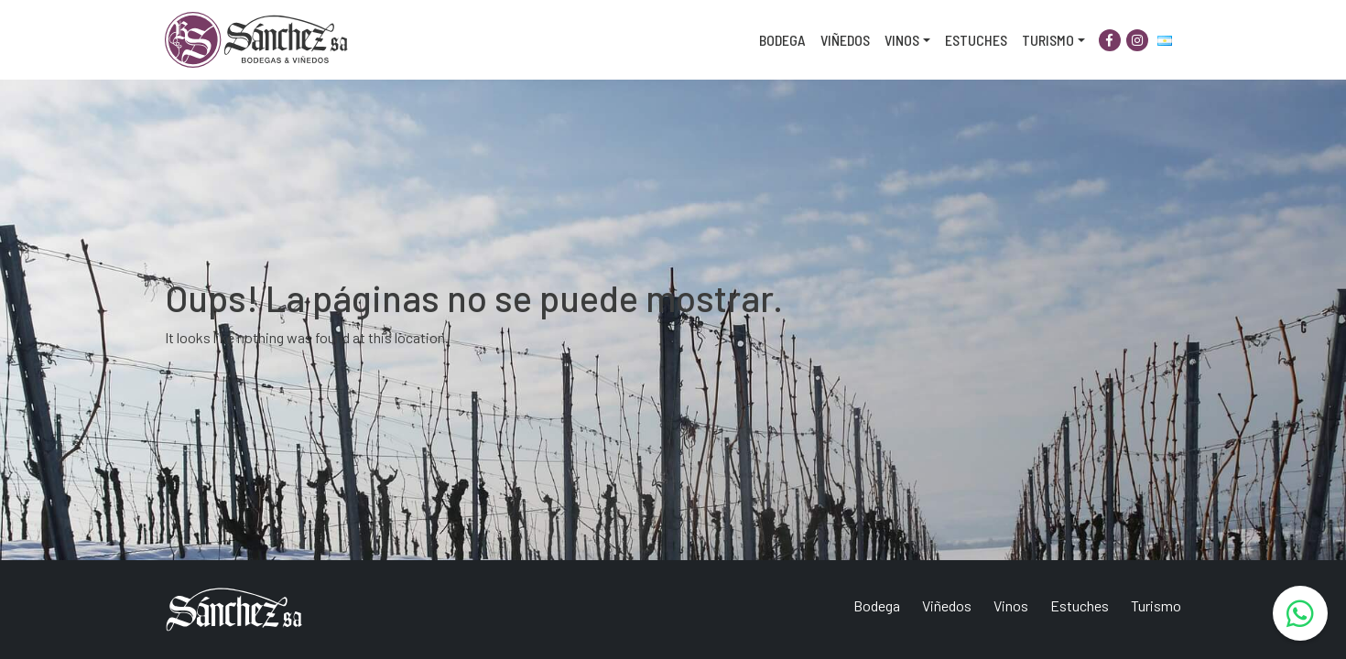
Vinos (902, 40)
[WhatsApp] (1300, 613)
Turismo (1048, 40)
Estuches (976, 40)
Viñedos (845, 40)
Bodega (782, 40)
